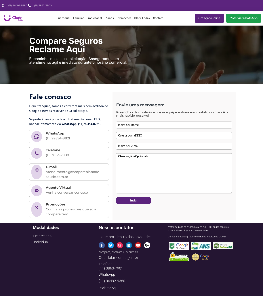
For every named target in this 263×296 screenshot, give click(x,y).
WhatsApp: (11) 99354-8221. (81, 124)
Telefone (53, 150)
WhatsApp (55, 133)
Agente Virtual (58, 188)
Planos (109, 18)
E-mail (51, 167)
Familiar (78, 18)
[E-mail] (36, 172)
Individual (64, 18)
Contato (158, 18)
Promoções (124, 18)
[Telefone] (36, 153)
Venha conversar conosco (67, 193)
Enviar (133, 200)
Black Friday (142, 18)
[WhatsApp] (36, 136)
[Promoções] (36, 209)
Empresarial (94, 18)
